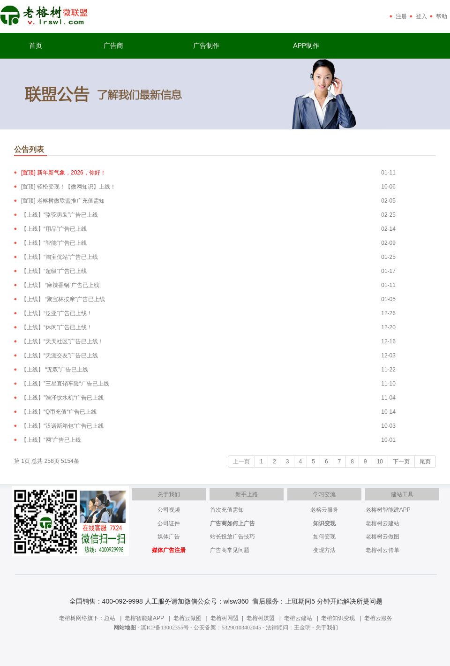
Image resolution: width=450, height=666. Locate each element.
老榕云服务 (324, 510)
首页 (35, 45)
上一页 (241, 461)
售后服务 (265, 601)
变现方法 (324, 550)
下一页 (401, 461)
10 (380, 461)
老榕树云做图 (382, 536)
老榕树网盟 (224, 618)
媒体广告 (169, 536)
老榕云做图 (187, 618)
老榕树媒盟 (261, 618)
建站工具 (402, 494)
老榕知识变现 (338, 618)
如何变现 (324, 536)
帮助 (441, 16)
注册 (401, 16)
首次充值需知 (227, 510)
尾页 (425, 461)
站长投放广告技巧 (232, 536)
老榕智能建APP (144, 618)
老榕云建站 (298, 618)
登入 (421, 16)
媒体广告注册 (169, 550)
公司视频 (169, 510)
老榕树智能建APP (388, 510)
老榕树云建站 (382, 523)
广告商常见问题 (229, 550)
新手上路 (246, 494)
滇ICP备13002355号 (165, 627)
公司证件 (169, 523)
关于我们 (169, 494)
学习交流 (324, 494)
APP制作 (306, 45)
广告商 (113, 45)
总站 (109, 618)
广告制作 (206, 45)
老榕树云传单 (382, 550)
